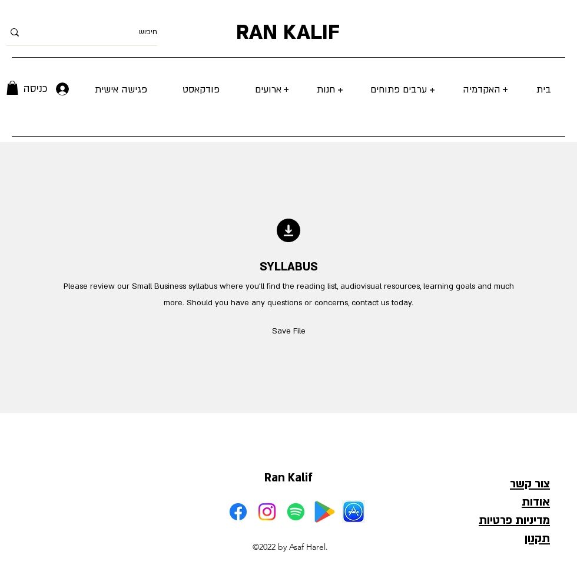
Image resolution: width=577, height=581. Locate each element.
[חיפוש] (100, 32)
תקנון (537, 538)
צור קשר (530, 483)
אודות (536, 502)
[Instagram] (267, 511)
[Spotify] (295, 511)
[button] (12, 88)
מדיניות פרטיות (514, 520)
